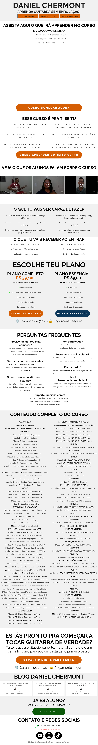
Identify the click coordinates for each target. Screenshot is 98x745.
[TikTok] (58, 735)
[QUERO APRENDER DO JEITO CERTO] (49, 154)
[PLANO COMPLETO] (26, 313)
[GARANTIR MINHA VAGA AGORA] (49, 660)
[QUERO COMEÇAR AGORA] (49, 107)
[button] (28, 16)
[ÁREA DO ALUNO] (48, 711)
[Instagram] (49, 735)
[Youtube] (40, 735)
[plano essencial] (72, 313)
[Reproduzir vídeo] (16, 185)
